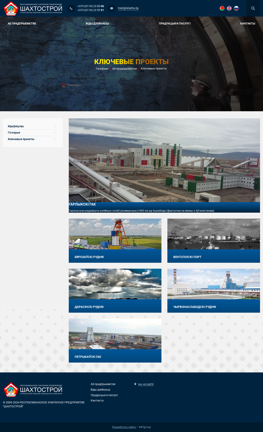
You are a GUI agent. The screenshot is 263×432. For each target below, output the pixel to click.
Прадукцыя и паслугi (176, 23)
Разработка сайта (124, 427)
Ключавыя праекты (32, 139)
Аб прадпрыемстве (23, 23)
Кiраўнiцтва (32, 126)
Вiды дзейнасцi (99, 23)
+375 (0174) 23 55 (90, 10)
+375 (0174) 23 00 (90, 6)
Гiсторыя (32, 132)
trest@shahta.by (128, 8)
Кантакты (247, 23)
